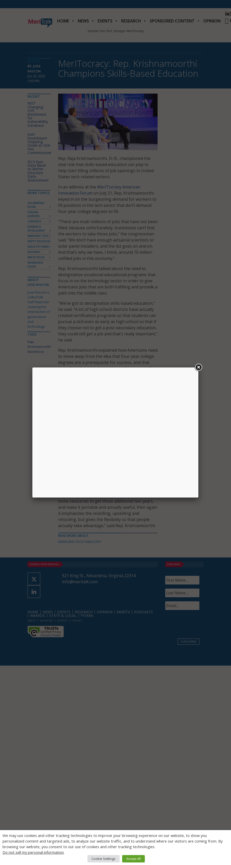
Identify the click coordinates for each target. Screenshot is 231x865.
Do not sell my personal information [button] (33, 852)
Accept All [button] (133, 858)
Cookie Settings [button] (104, 858)
